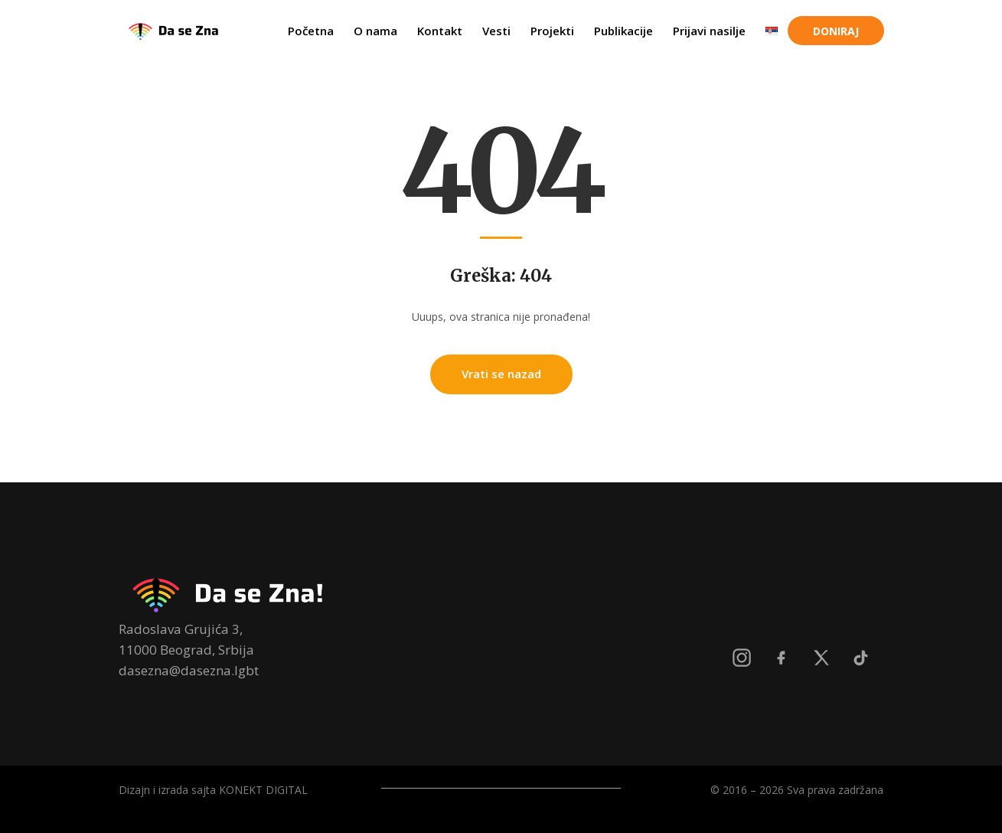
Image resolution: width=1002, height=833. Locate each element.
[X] (821, 657)
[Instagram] (741, 657)
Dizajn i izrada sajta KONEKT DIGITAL (213, 789)
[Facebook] (781, 657)
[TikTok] (861, 657)
